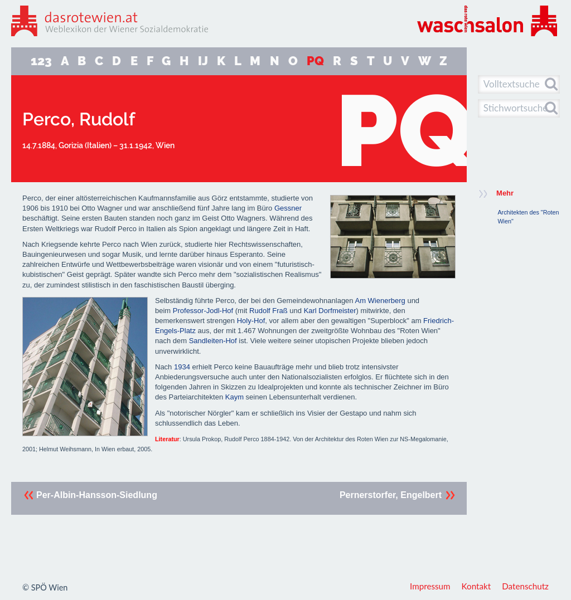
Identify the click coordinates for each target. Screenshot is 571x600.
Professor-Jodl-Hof (203, 310)
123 (41, 61)
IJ (203, 61)
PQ (315, 61)
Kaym (234, 397)
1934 (182, 367)
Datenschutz (525, 586)
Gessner (288, 208)
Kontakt (476, 586)
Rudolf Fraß (268, 310)
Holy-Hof (251, 320)
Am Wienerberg (380, 300)
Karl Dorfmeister (330, 310)
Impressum (430, 586)
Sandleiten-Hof (213, 340)
